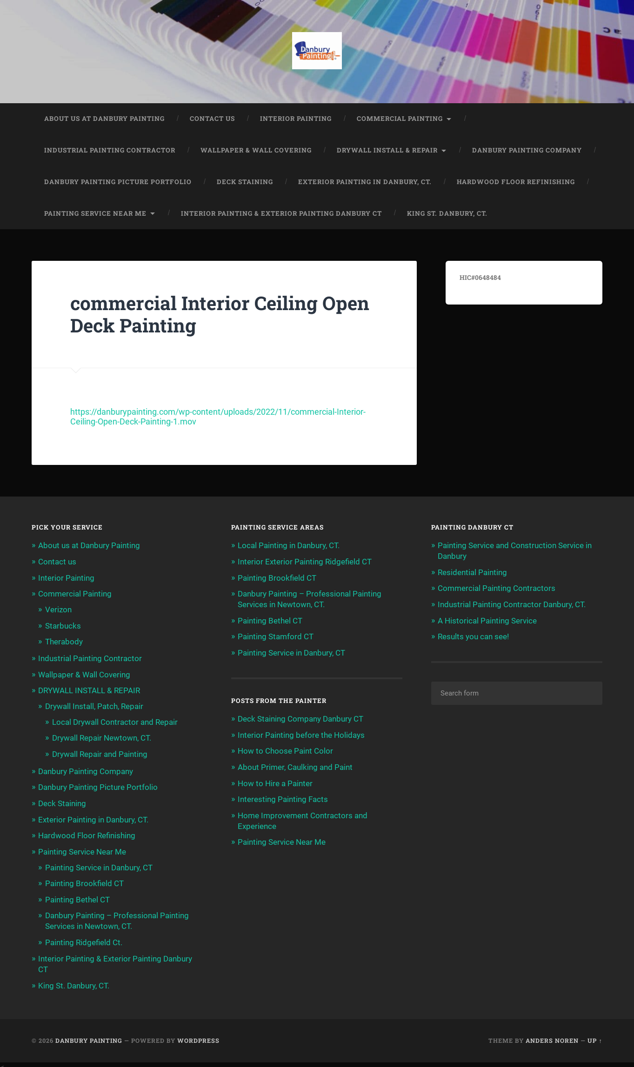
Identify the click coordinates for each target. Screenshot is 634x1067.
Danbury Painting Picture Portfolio (118, 183)
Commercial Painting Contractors (496, 588)
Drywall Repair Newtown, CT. (101, 736)
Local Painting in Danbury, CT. (289, 546)
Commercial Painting (400, 119)
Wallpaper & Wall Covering (256, 151)
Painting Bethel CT (77, 896)
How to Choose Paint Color (285, 750)
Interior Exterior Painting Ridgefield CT (305, 562)
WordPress (198, 1036)
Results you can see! (473, 636)
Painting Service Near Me (95, 214)
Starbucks (63, 625)
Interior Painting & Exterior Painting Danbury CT (281, 214)
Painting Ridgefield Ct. (83, 938)
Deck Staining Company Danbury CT (300, 718)
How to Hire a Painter (275, 781)
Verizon (58, 609)
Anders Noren (552, 1036)
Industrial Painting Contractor (109, 151)
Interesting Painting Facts (283, 797)
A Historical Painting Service (487, 620)
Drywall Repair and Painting (99, 752)
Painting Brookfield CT (84, 880)
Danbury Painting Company (527, 151)
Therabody (64, 641)
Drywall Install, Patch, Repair (94, 705)
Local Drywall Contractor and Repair (115, 720)
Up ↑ (594, 1036)
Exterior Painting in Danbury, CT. (365, 183)
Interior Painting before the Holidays (301, 734)
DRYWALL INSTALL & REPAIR (387, 151)
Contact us (212, 119)
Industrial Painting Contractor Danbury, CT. (512, 604)
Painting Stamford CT (276, 636)
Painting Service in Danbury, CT (99, 864)
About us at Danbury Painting (104, 119)
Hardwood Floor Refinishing (516, 183)
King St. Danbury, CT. (447, 214)
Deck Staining (245, 183)
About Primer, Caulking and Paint (295, 765)
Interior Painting (296, 119)
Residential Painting (472, 572)
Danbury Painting (88, 1036)
